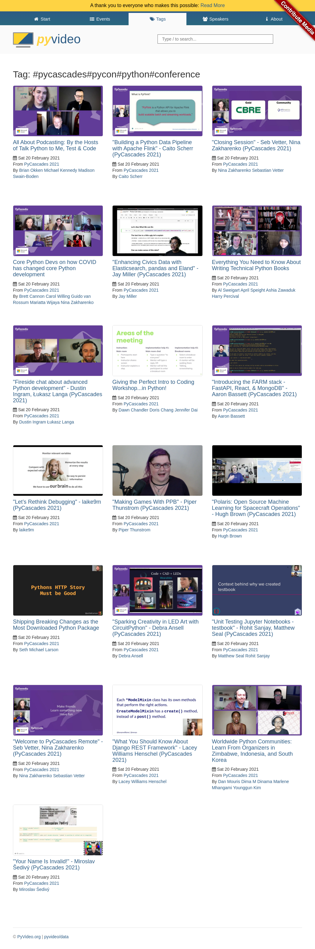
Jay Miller (128, 296)
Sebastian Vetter (268, 170)
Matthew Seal (231, 655)
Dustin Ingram (32, 421)
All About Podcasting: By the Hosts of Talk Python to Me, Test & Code (55, 145)
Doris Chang (161, 410)
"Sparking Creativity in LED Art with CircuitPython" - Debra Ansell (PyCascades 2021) (155, 628)
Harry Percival (225, 296)
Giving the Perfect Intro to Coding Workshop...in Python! (153, 385)
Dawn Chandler (134, 410)
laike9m (26, 529)
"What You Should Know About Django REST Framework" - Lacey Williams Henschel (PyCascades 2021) (154, 750)
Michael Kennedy (60, 170)
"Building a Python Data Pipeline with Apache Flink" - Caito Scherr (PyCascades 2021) (152, 148)
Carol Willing (58, 296)
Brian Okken (31, 170)
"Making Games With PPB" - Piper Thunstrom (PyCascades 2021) (154, 505)
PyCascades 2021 (41, 164)
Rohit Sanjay (257, 655)
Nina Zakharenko (234, 170)
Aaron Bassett (231, 416)
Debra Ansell (131, 655)
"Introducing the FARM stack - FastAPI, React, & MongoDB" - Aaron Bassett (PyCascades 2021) (254, 388)
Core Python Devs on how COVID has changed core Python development (54, 268)
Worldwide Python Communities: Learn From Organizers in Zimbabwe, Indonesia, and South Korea (252, 750)
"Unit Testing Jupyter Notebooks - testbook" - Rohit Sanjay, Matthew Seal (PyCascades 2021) (253, 628)
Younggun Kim (247, 787)
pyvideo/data (56, 936)
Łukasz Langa (60, 421)
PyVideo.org (29, 936)
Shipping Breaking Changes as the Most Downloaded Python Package (56, 625)
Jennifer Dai (186, 410)
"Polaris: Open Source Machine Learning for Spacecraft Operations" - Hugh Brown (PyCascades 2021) (256, 508)
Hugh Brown (230, 536)
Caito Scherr (131, 176)
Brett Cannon (32, 296)
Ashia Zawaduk (281, 290)
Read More (213, 5)
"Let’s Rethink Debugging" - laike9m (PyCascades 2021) (57, 505)
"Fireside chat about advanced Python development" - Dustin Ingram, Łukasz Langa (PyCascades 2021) (57, 391)
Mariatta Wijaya (44, 302)
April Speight (253, 290)
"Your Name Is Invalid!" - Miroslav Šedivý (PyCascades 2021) (54, 864)
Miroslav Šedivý (34, 889)
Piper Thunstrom (134, 529)
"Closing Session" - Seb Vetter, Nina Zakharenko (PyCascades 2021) (256, 145)
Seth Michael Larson (38, 649)
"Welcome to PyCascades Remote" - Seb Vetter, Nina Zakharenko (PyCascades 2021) (58, 747)
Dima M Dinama (256, 781)
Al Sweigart (229, 290)
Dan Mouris (229, 781)
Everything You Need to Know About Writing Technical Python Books (256, 265)
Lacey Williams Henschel (143, 781)
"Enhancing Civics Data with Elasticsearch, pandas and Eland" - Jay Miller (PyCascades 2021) (155, 268)
